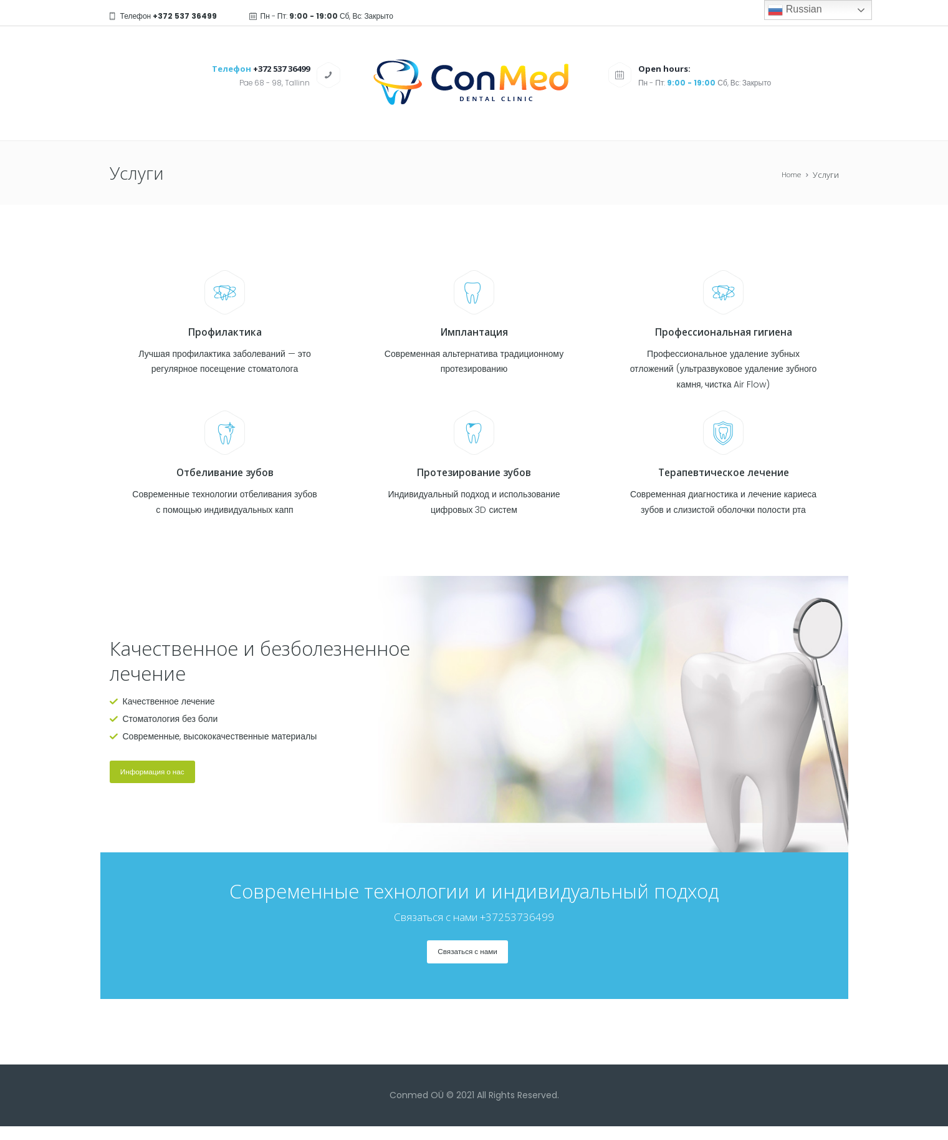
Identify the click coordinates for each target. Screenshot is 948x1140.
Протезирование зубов (474, 472)
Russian (794, 9)
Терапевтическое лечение (723, 472)
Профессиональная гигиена (723, 331)
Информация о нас (163, 776)
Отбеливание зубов (224, 472)
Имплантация (474, 331)
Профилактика (225, 331)
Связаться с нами (467, 962)
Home (789, 175)
